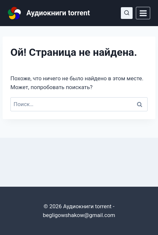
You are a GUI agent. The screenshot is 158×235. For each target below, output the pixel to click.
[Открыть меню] (143, 13)
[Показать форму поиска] (127, 13)
